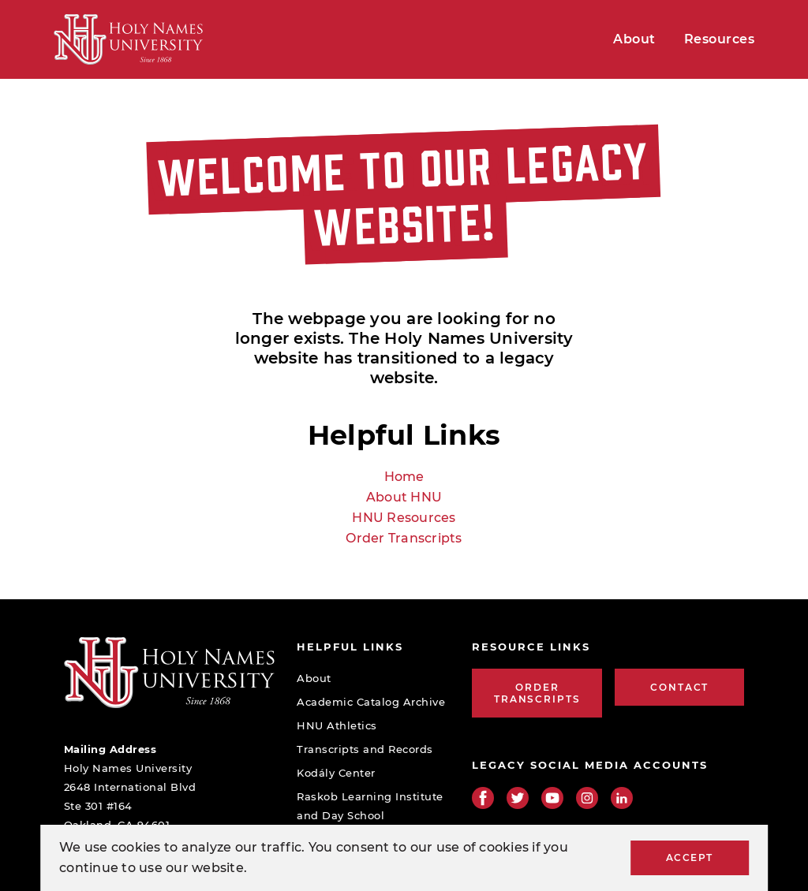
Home (404, 476)
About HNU (404, 497)
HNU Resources (403, 517)
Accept (689, 857)
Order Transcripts (404, 538)
